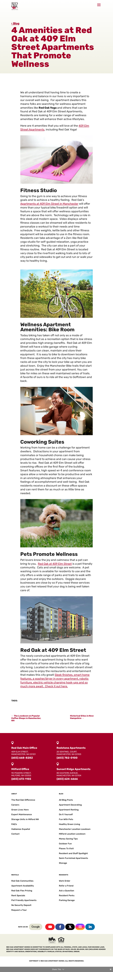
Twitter (70, 927)
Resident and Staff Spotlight (73, 853)
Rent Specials (18, 895)
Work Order (64, 881)
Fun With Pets (66, 819)
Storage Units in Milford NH (25, 819)
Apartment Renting (69, 809)
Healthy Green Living (69, 824)
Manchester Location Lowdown (74, 829)
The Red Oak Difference (23, 800)
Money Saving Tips (68, 838)
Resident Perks (66, 895)
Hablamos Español (20, 829)
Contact (15, 834)
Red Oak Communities (22, 881)
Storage (63, 863)
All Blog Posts (66, 800)
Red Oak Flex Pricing (21, 890)
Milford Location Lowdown (72, 834)
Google (35, 927)
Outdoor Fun (65, 843)
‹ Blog (15, 23)
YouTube (50, 927)
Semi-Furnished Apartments (73, 858)
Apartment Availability (22, 885)
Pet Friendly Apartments (24, 900)
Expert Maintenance (21, 814)
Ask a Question (66, 890)
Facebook (60, 927)
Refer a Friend (66, 885)
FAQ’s (14, 824)
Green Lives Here (20, 809)
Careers (15, 805)
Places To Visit (66, 848)
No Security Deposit (21, 905)
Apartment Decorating (70, 805)
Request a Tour (19, 910)
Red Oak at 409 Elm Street (55, 563)
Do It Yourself (66, 814)
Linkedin (90, 927)
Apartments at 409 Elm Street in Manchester (49, 203)
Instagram (80, 927)
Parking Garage (67, 900)
